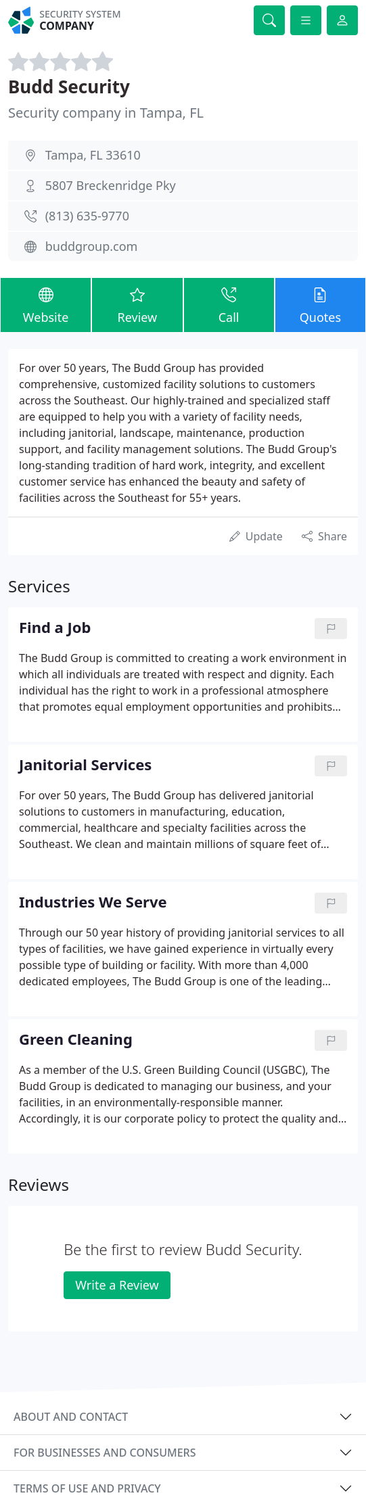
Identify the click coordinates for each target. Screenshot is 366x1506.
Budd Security (69, 86)
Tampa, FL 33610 (93, 155)
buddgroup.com (91, 246)
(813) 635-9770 (87, 216)
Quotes (320, 304)
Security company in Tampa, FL (106, 112)
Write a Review (116, 1285)
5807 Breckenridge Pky (110, 185)
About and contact (71, 1416)
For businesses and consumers (105, 1452)
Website (46, 304)
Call (229, 304)
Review (137, 304)
